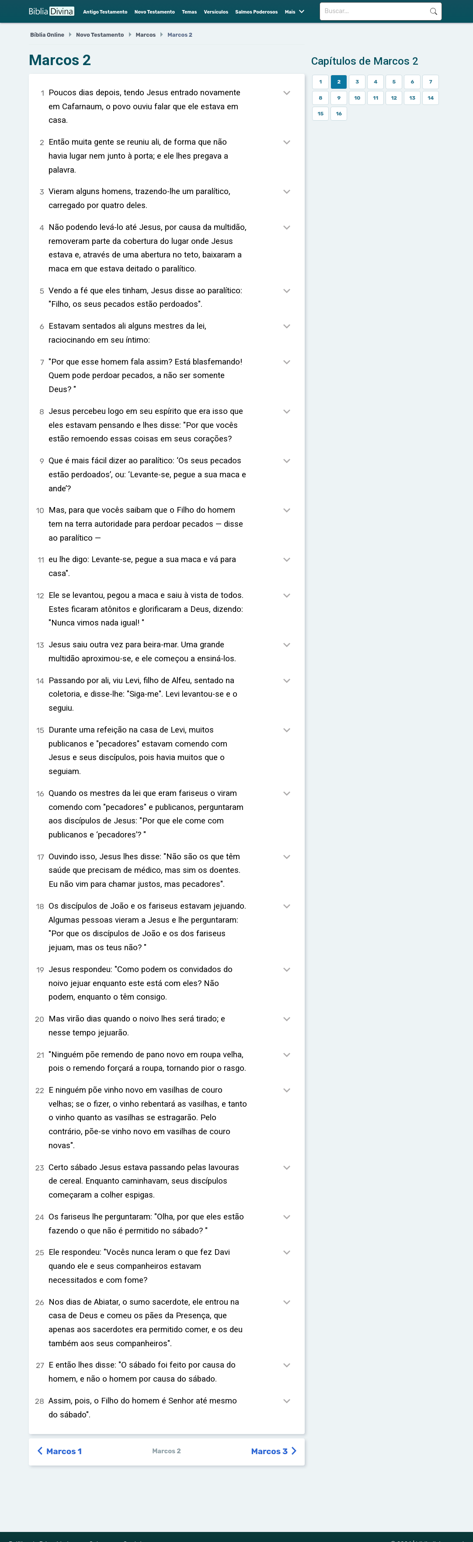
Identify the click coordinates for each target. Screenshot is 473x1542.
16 (339, 114)
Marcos (146, 34)
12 (394, 98)
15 (320, 114)
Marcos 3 (274, 1451)
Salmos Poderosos (256, 12)
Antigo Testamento (105, 12)
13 (412, 98)
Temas (189, 12)
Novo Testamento (155, 12)
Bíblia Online (47, 34)
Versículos (216, 12)
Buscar (433, 11)
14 (431, 98)
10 (357, 98)
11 (375, 98)
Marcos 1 (60, 1451)
